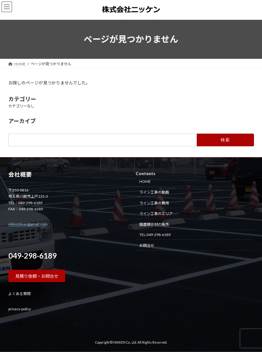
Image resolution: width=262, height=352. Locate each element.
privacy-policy (19, 308)
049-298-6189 (32, 255)
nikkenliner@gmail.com (28, 223)
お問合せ (146, 245)
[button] (36, 276)
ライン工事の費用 (154, 202)
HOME (145, 181)
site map (15, 323)
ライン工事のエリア (156, 213)
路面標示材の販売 (154, 224)
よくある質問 (19, 293)
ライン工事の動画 (154, 192)
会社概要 (20, 174)
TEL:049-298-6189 (155, 234)
